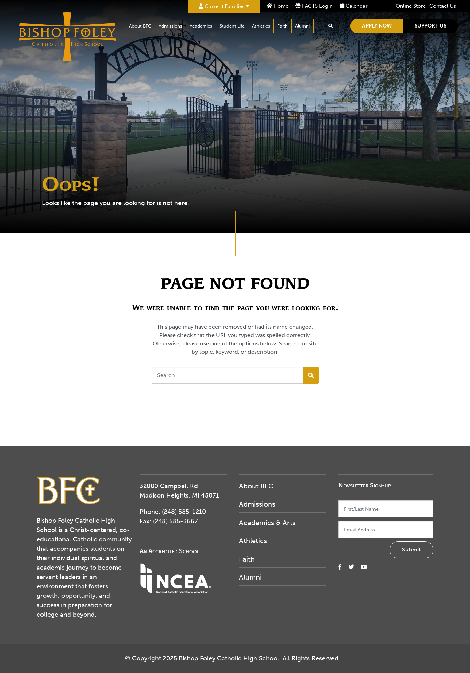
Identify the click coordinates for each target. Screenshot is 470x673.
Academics (201, 26)
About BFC (140, 26)
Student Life (232, 26)
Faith (282, 26)
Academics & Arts (267, 522)
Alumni (302, 26)
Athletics (261, 26)
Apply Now (377, 26)
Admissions (170, 26)
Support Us (430, 26)
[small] (340, 567)
